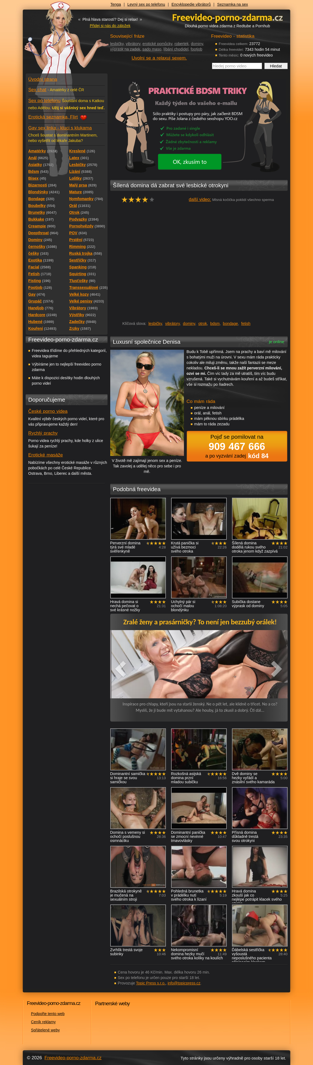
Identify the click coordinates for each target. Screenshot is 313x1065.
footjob (196, 49)
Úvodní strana (42, 79)
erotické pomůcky (157, 43)
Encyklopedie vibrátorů (191, 4)
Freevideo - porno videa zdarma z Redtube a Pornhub (56, 41)
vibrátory (133, 43)
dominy (197, 43)
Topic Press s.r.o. (150, 983)
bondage (230, 323)
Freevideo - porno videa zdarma (227, 17)
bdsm (215, 323)
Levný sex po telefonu (146, 4)
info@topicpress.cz (184, 983)
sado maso (151, 49)
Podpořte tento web (48, 1013)
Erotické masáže (45, 455)
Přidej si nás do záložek (110, 25)
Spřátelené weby (45, 1030)
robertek (181, 43)
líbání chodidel (176, 49)
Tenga (115, 4)
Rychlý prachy (43, 433)
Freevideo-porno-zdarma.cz (73, 1057)
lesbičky (117, 43)
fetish (246, 323)
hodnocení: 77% (139, 199)
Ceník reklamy (43, 1022)
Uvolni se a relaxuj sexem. (159, 58)
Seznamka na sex (232, 4)
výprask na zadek (125, 49)
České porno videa (48, 411)
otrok (202, 323)
